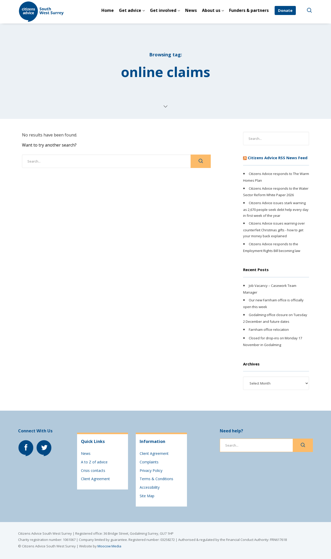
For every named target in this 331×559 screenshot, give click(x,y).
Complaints (149, 462)
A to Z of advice (94, 462)
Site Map (147, 495)
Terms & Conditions (156, 478)
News (191, 10)
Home (107, 10)
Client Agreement (95, 478)
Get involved (163, 10)
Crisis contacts (93, 470)
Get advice (130, 10)
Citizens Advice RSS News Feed (277, 157)
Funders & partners (249, 10)
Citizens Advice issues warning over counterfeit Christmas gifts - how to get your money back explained (274, 229)
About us (211, 10)
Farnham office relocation (269, 329)
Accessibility (150, 487)
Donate (285, 10)
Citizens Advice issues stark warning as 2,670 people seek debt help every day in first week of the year (276, 209)
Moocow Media (109, 546)
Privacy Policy (151, 470)
